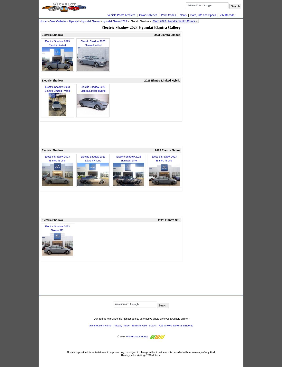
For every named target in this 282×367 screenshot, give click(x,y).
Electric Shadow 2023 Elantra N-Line (57, 170)
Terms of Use (139, 325)
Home (43, 21)
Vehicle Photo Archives (121, 15)
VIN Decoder (227, 15)
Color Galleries (148, 15)
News (183, 15)
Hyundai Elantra (90, 21)
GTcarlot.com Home (100, 325)
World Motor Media (137, 336)
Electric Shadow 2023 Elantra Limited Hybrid (57, 100)
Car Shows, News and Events (176, 325)
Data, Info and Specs (203, 15)
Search (153, 325)
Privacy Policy (122, 325)
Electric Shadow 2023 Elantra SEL (57, 240)
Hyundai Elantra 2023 (114, 21)
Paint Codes (168, 15)
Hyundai (74, 21)
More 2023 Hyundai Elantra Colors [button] (175, 21)
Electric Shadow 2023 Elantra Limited (57, 55)
